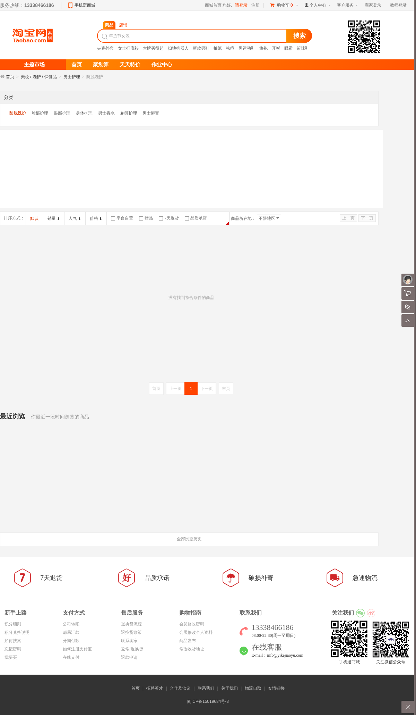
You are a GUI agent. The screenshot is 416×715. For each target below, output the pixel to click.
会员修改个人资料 (196, 632)
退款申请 (129, 657)
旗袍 (263, 48)
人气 (75, 218)
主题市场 (34, 64)
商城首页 (213, 5)
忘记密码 (13, 649)
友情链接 (276, 688)
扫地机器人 (178, 48)
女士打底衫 (128, 48)
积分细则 (13, 624)
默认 (34, 218)
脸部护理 (40, 113)
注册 (255, 5)
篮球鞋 (303, 48)
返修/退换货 (132, 649)
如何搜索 (13, 640)
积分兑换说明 (17, 632)
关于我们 (229, 688)
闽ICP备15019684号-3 (208, 701)
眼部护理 (62, 113)
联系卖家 (129, 640)
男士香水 (106, 113)
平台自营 (122, 218)
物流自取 (253, 688)
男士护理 (71, 76)
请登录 (241, 5)
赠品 (146, 218)
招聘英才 (154, 688)
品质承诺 (196, 218)
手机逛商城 (85, 5)
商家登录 (373, 5)
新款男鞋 (201, 48)
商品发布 (187, 640)
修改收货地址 (191, 649)
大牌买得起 (153, 48)
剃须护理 (128, 113)
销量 (53, 218)
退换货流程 (131, 624)
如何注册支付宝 (77, 649)
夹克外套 (105, 48)
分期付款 (71, 640)
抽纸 (218, 48)
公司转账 (71, 624)
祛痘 (230, 48)
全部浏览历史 (189, 539)
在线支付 (71, 657)
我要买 (11, 657)
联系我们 (206, 688)
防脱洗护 (17, 113)
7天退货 (169, 218)
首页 (10, 76)
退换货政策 (131, 632)
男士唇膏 (150, 113)
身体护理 (84, 113)
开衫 (276, 48)
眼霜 (288, 48)
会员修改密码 (191, 624)
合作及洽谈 (180, 688)
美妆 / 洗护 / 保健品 (39, 76)
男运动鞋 (247, 48)
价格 (96, 218)
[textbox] (193, 36)
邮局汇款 (71, 632)
